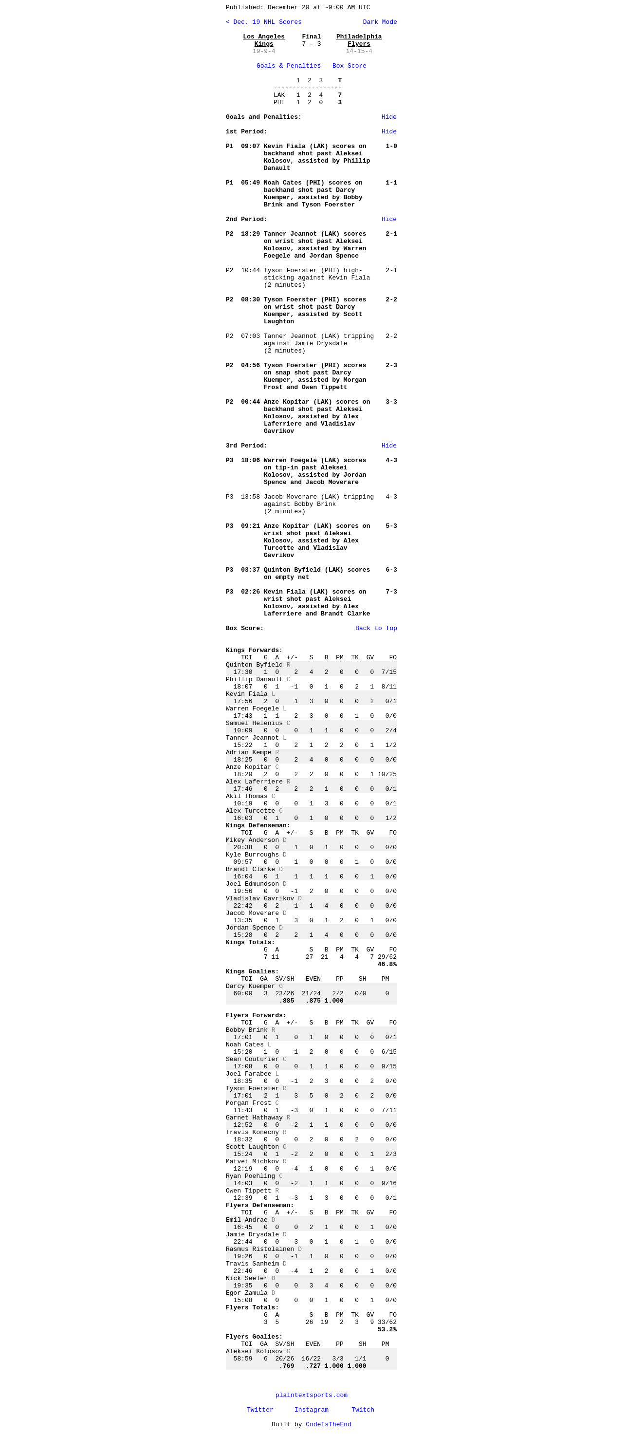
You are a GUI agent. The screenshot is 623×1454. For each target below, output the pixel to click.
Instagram (311, 1410)
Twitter (260, 1410)
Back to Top (376, 628)
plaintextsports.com (311, 1395)
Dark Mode (378, 22)
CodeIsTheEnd (328, 1424)
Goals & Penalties (289, 66)
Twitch (362, 1410)
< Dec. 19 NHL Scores (264, 22)
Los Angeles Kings (264, 40)
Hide (389, 117)
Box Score (349, 66)
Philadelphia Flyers (359, 40)
